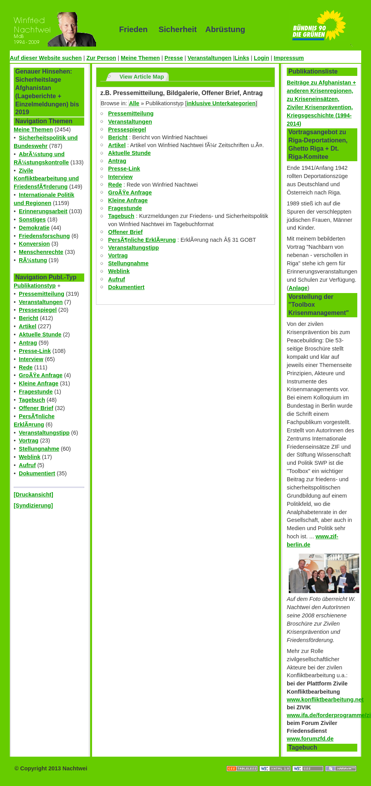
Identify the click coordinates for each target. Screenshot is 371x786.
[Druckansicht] (33, 494)
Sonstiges (32, 219)
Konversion (34, 244)
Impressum (289, 58)
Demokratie (34, 228)
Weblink (29, 457)
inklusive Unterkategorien (220, 103)
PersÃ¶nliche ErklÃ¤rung (142, 240)
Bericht (28, 318)
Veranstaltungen (210, 58)
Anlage (298, 288)
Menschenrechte (41, 252)
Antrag (28, 343)
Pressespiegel (38, 310)
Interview (31, 359)
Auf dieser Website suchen (46, 58)
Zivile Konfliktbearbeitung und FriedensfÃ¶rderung (46, 178)
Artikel (27, 326)
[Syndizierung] (33, 505)
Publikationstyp (35, 285)
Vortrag (28, 440)
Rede (26, 367)
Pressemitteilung (41, 294)
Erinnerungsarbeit (43, 211)
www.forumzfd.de (310, 739)
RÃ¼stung (33, 260)
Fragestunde (35, 392)
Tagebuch (32, 400)
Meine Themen (140, 58)
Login (261, 58)
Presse (174, 58)
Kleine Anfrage (38, 383)
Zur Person (101, 58)
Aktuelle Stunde (40, 334)
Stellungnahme (39, 449)
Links (242, 58)
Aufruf (27, 465)
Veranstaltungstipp (44, 433)
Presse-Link (35, 351)
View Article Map (141, 77)
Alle (134, 103)
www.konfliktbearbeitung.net (325, 699)
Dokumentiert (37, 473)
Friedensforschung (44, 236)
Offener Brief (36, 408)
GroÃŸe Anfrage (40, 375)
